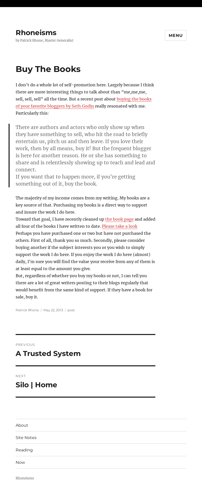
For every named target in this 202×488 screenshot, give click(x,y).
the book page (119, 219)
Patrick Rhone (27, 310)
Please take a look (119, 226)
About (22, 425)
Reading (24, 450)
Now (20, 462)
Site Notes (26, 437)
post (71, 310)
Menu (176, 35)
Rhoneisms (36, 32)
